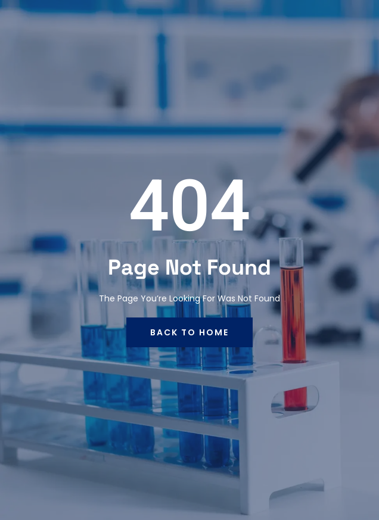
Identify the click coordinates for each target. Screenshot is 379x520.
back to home (189, 332)
